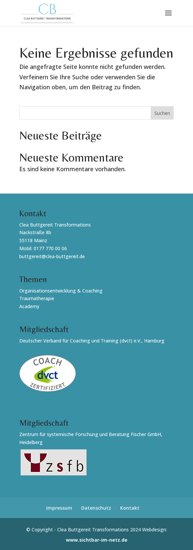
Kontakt (129, 508)
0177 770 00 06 (50, 248)
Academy (29, 306)
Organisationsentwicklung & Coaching (60, 290)
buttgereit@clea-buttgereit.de (52, 256)
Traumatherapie (36, 298)
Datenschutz (96, 508)
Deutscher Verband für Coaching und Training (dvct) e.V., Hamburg (91, 340)
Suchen (162, 113)
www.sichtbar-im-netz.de (96, 540)
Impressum (59, 508)
